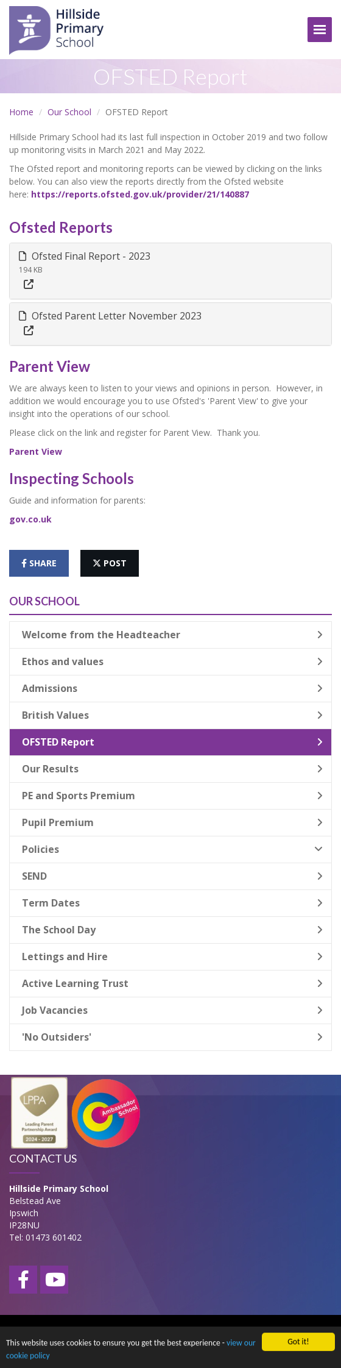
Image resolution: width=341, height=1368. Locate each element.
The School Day (172, 929)
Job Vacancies (172, 1010)
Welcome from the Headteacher (172, 634)
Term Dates (172, 903)
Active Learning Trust (172, 983)
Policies (172, 849)
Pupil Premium (172, 822)
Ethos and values (172, 661)
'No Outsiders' (172, 1037)
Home (21, 112)
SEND (172, 876)
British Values (172, 715)
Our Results (172, 768)
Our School (69, 112)
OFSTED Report (172, 742)
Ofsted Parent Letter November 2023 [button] (110, 315)
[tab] (170, 271)
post (110, 563)
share (39, 563)
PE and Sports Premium (172, 795)
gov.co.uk (30, 519)
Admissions (172, 688)
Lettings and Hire (172, 956)
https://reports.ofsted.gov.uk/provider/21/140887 (140, 194)
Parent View (35, 451)
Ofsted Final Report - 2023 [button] (84, 256)
